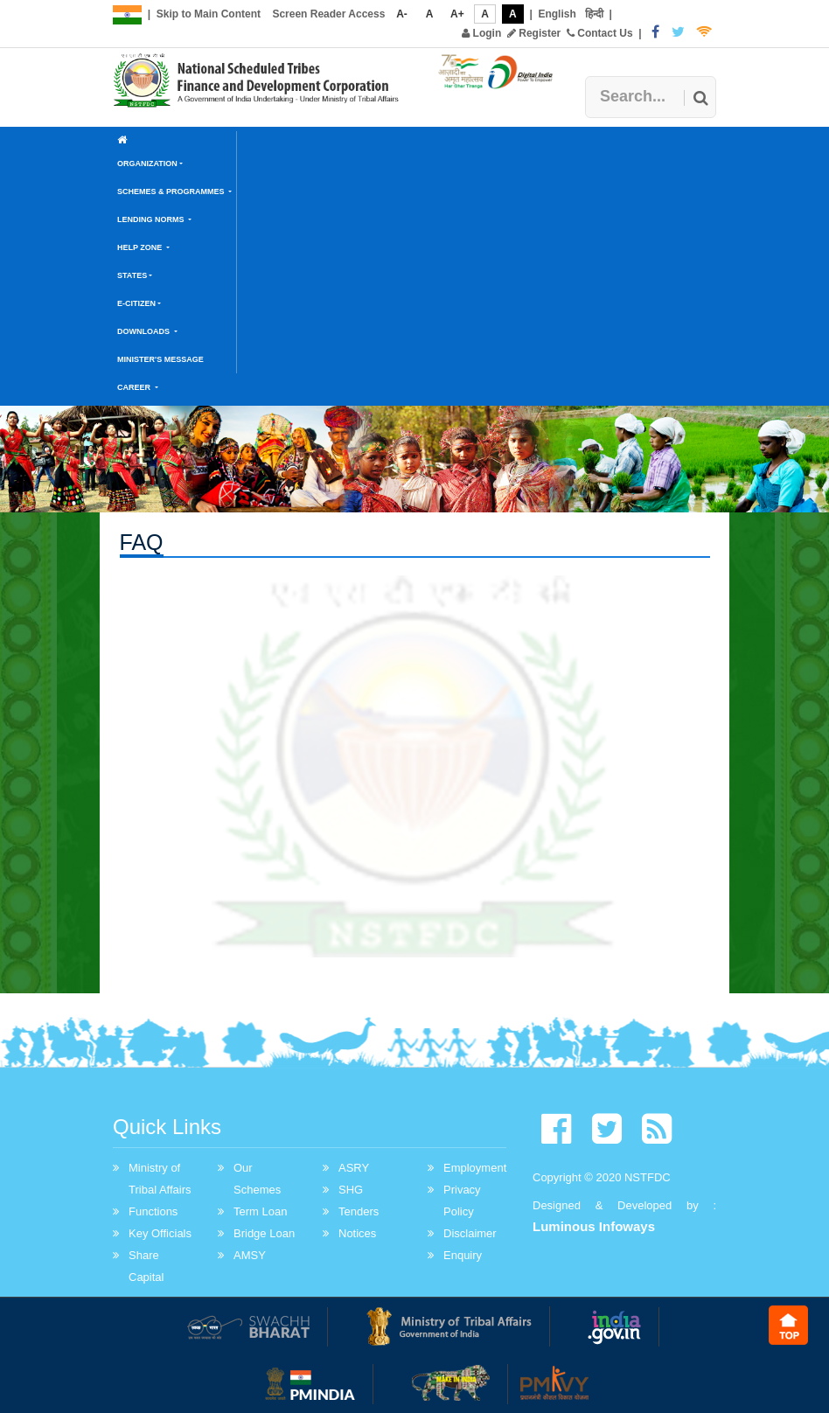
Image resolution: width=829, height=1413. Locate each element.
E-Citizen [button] (136, 303)
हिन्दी (594, 14)
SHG (350, 1189)
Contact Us (600, 33)
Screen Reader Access (328, 14)
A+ (457, 14)
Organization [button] (147, 163)
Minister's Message (160, 359)
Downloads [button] (144, 331)
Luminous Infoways (594, 1226)
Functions (153, 1211)
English (556, 14)
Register (534, 33)
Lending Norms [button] (151, 219)
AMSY (249, 1255)
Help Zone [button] (140, 247)
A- (402, 14)
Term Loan (260, 1211)
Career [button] (135, 387)
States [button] (132, 275)
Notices (357, 1233)
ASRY (353, 1167)
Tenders (358, 1211)
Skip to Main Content (209, 14)
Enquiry (462, 1255)
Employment (474, 1167)
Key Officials (160, 1233)
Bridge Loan (264, 1233)
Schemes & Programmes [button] (171, 191)
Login (481, 33)
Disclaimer (470, 1233)
